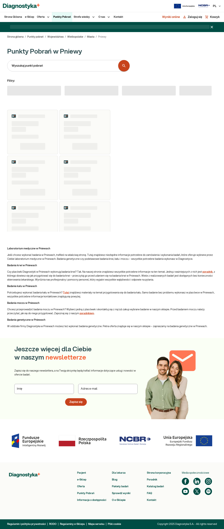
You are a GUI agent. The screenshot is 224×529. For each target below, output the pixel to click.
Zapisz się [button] (75, 402)
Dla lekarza (119, 473)
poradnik (207, 272)
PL (217, 6)
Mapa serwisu (96, 524)
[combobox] (63, 66)
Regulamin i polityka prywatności (26, 524)
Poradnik (152, 479)
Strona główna (15, 37)
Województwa (55, 37)
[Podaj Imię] (44, 389)
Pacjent (81, 473)
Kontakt (151, 500)
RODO (52, 524)
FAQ (149, 493)
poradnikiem (87, 313)
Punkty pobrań (35, 37)
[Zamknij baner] (212, 27)
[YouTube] (185, 491)
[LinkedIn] (197, 481)
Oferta (81, 486)
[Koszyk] (212, 17)
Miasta (90, 37)
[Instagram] (208, 481)
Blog (114, 479)
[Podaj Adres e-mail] (108, 389)
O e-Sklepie (119, 500)
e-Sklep (81, 479)
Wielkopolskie (75, 37)
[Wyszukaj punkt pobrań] (124, 65)
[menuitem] (13, 17)
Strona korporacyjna (159, 473)
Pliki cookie (114, 524)
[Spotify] (208, 491)
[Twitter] (197, 491)
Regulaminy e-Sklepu (72, 524)
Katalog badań (155, 486)
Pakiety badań (120, 486)
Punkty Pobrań (85, 493)
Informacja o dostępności (91, 500)
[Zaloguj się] (192, 17)
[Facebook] (185, 481)
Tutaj (66, 292)
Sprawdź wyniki (121, 493)
